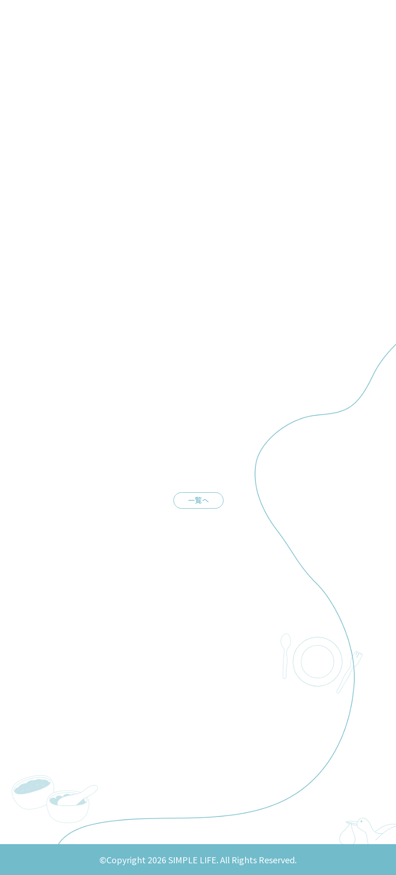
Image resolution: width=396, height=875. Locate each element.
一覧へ (198, 499)
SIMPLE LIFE (56, 17)
